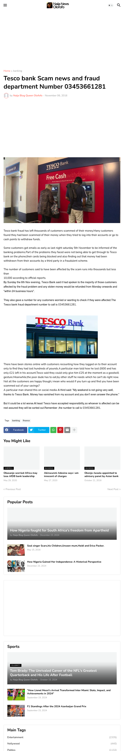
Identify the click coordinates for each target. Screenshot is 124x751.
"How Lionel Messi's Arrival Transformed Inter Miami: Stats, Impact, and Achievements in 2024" (69, 692)
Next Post (112, 489)
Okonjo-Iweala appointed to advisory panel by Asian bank (101, 474)
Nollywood (62, 743)
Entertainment (62, 737)
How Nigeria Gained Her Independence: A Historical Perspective (64, 562)
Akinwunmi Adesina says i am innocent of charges (61, 474)
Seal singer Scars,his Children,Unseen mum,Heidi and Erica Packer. (65, 545)
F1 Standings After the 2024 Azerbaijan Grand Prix (56, 706)
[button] (5, 5)
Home (7, 71)
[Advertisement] (62, 38)
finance (26, 420)
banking (17, 71)
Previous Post (13, 489)
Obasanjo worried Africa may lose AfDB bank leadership (20, 474)
